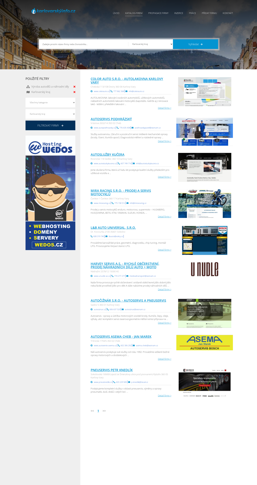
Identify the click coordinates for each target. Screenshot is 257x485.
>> (104, 410)
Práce (192, 13)
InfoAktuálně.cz (52, 481)
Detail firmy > (164, 108)
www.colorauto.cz (101, 91)
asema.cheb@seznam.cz (147, 345)
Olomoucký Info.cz (210, 462)
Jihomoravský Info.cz (176, 462)
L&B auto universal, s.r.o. (113, 227)
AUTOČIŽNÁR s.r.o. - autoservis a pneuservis (128, 300)
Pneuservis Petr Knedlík (112, 370)
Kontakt (228, 13)
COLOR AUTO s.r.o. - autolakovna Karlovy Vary (127, 80)
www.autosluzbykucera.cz (105, 163)
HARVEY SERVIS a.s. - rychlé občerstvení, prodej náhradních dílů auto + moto (125, 265)
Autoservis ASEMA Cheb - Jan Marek (121, 336)
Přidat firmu (209, 13)
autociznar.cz (99, 309)
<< (92, 410)
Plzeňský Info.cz (209, 439)
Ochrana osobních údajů (142, 448)
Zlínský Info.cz (208, 453)
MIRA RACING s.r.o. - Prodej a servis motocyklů (121, 192)
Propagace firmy (158, 13)
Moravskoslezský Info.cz (178, 448)
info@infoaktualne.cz (41, 457)
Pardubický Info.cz (175, 439)
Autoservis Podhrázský (111, 119)
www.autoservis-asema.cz (105, 345)
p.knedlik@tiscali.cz (139, 382)
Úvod (116, 13)
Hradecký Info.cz (174, 457)
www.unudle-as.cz (102, 276)
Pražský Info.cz (208, 444)
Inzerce (178, 13)
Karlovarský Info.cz (210, 466)
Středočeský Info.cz (211, 457)
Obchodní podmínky (139, 444)
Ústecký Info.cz (173, 444)
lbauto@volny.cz (116, 236)
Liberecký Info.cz (174, 466)
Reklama (101, 462)
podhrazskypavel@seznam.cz (148, 127)
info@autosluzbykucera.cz (147, 163)
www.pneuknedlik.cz (103, 382)
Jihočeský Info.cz (209, 448)
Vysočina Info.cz (174, 453)
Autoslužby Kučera (107, 154)
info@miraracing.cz (138, 203)
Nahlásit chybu (136, 457)
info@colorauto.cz (136, 91)
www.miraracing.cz (102, 203)
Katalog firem (133, 13)
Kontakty (133, 453)
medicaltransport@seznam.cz (143, 276)
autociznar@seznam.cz (135, 309)
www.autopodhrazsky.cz (104, 127)
